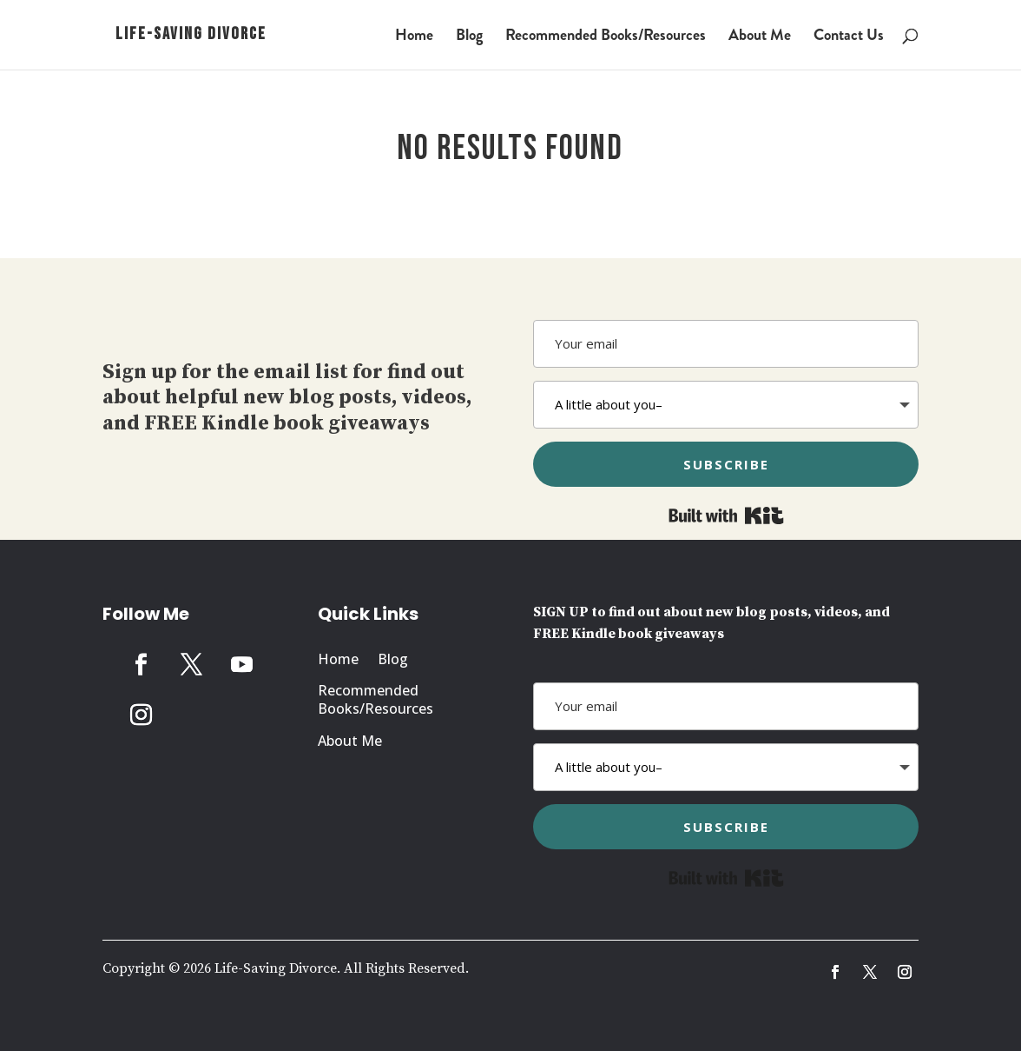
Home (414, 37)
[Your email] (726, 344)
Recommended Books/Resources (605, 37)
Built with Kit (726, 515)
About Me (759, 37)
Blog (469, 37)
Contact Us (849, 37)
